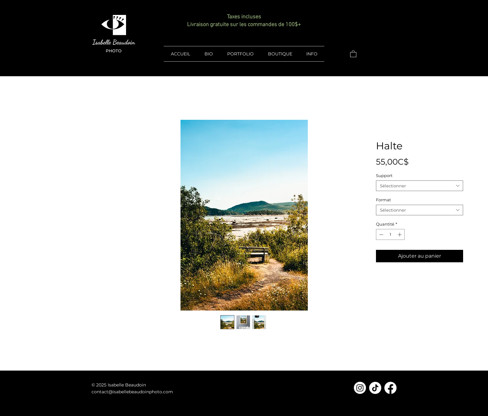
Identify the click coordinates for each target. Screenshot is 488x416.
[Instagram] (360, 388)
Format (383, 199)
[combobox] (419, 185)
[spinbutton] (390, 234)
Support (384, 175)
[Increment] (400, 234)
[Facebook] (390, 388)
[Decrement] (380, 234)
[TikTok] (375, 388)
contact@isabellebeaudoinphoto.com (132, 392)
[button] (353, 53)
